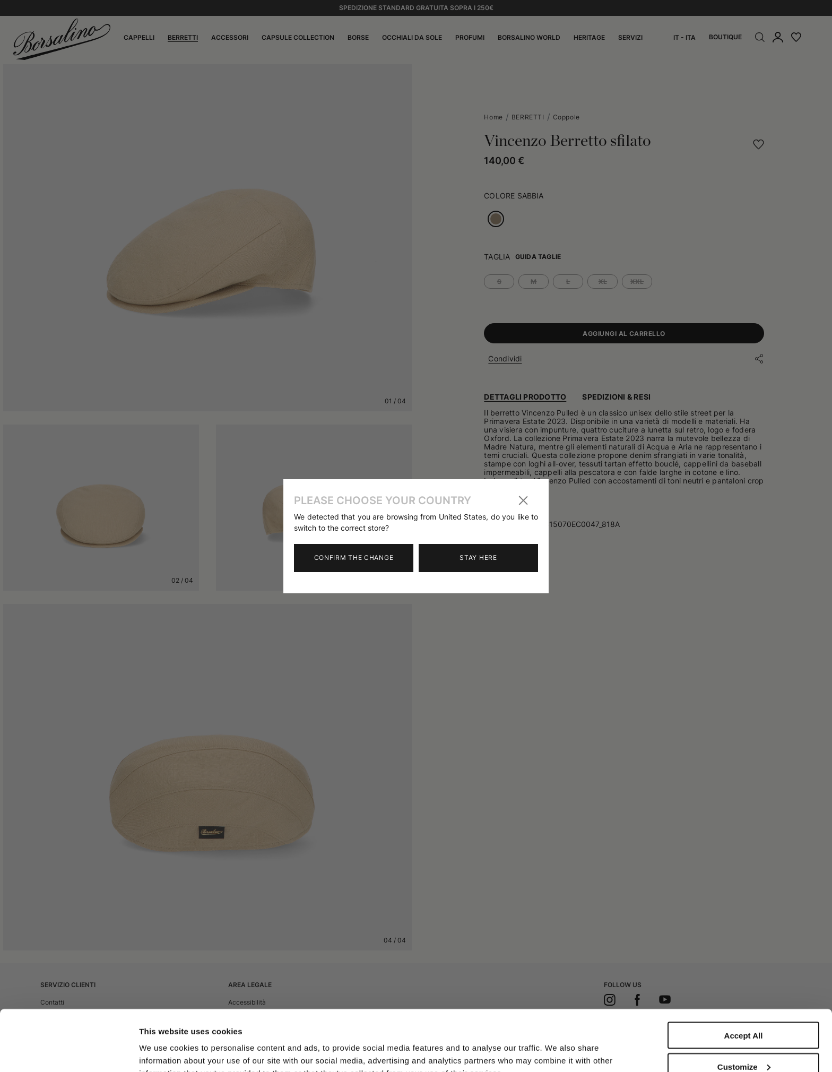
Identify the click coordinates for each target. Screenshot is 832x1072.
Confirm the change (354, 557)
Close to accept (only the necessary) (743, 1041)
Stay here (478, 557)
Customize (743, 1005)
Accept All (743, 974)
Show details (163, 1041)
